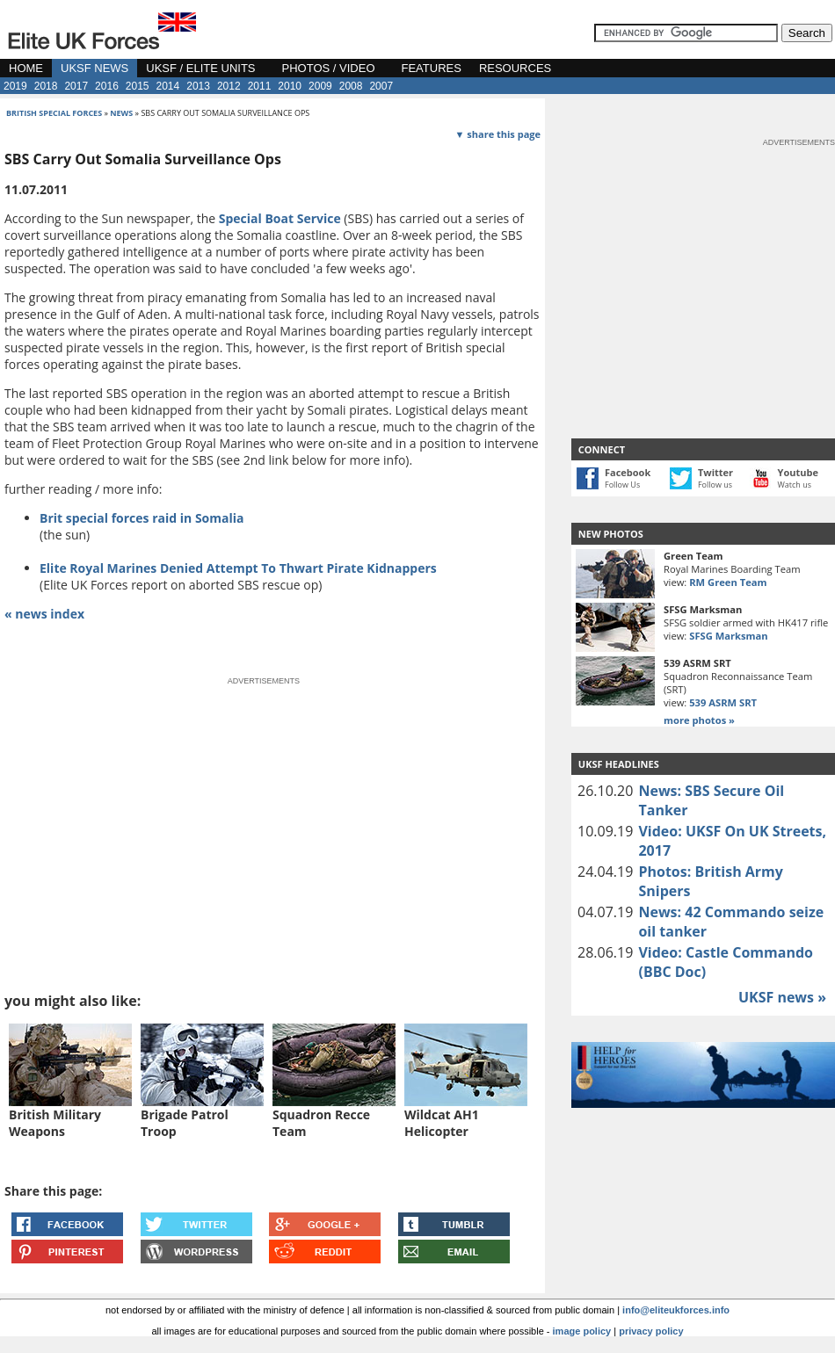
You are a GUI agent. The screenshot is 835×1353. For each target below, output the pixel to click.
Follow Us (622, 484)
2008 (351, 86)
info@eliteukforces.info (676, 1310)
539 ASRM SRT (723, 702)
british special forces (54, 113)
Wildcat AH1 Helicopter (441, 1123)
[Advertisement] (152, 810)
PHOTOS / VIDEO (328, 68)
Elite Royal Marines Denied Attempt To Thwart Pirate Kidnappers (238, 568)
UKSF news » (782, 997)
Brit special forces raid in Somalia (141, 518)
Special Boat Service (280, 218)
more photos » (699, 720)
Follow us (715, 484)
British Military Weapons (55, 1123)
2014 (168, 86)
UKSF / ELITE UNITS (200, 68)
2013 (198, 86)
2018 (46, 86)
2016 (107, 86)
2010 (289, 86)
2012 (229, 86)
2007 (381, 86)
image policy (582, 1331)
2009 (320, 86)
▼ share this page (498, 134)
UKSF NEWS (94, 68)
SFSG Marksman (728, 635)
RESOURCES (515, 68)
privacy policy (651, 1331)
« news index (44, 613)
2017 (76, 86)
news (121, 113)
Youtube (798, 472)
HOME (26, 68)
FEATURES (431, 68)
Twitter (715, 472)
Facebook (627, 472)
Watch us (795, 484)
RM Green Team (727, 582)
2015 (137, 86)
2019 (15, 86)
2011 (260, 86)
